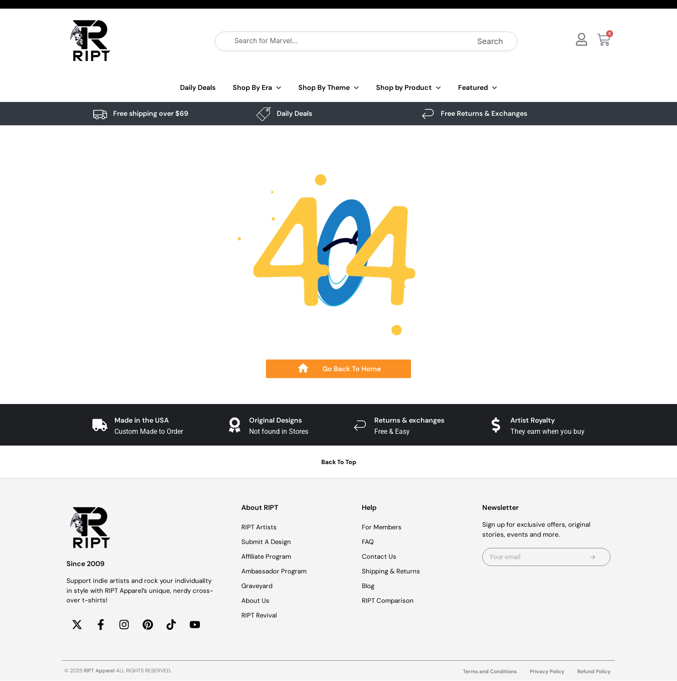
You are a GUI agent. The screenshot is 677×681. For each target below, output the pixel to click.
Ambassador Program (274, 571)
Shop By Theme (328, 88)
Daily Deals (197, 87)
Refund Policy (594, 671)
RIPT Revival (259, 615)
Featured (477, 88)
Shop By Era (257, 88)
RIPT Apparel (99, 671)
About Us (255, 600)
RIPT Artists (259, 527)
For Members (382, 527)
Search (490, 41)
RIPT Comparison (388, 600)
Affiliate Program (266, 556)
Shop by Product (408, 88)
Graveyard (257, 586)
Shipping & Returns (391, 571)
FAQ (368, 542)
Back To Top (338, 462)
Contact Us (379, 556)
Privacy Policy (547, 671)
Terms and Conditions (490, 671)
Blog (368, 586)
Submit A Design (266, 542)
